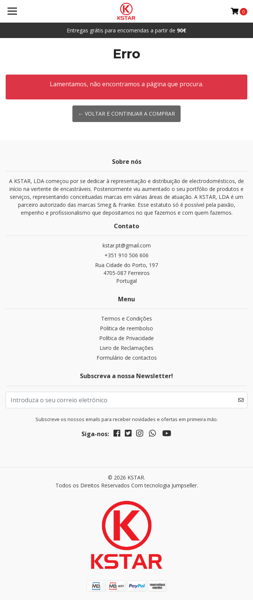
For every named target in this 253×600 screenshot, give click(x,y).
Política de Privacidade (126, 338)
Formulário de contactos (127, 357)
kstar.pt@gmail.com (127, 245)
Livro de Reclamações (126, 347)
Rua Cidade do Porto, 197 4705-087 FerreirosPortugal (126, 272)
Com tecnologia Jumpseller (164, 485)
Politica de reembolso (126, 328)
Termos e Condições (126, 318)
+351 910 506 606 (126, 255)
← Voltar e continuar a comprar (126, 113)
